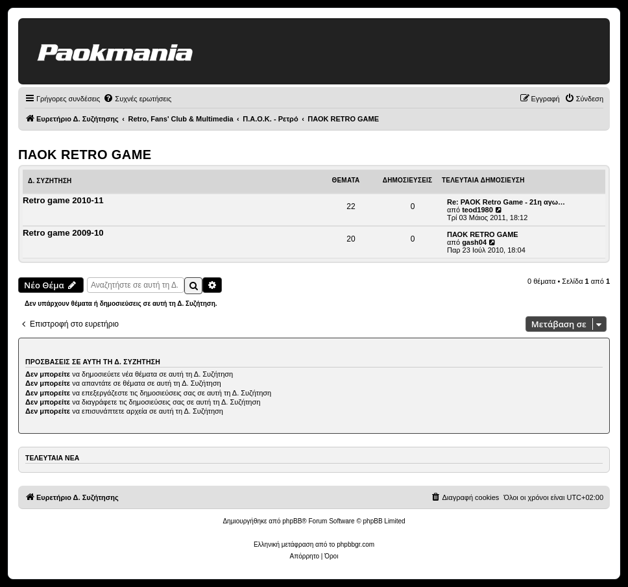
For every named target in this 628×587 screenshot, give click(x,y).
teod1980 (477, 210)
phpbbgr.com (355, 544)
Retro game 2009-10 (63, 233)
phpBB (292, 521)
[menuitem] (137, 98)
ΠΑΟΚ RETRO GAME (84, 154)
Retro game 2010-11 (63, 200)
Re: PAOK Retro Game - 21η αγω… (506, 202)
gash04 (474, 242)
